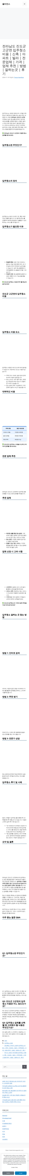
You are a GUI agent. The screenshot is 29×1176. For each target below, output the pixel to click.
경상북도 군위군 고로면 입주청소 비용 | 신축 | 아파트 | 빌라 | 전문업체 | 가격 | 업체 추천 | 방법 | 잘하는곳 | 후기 (14, 1048)
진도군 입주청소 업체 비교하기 (14, 451)
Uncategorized (6, 1118)
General (4, 1115)
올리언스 (6, 4)
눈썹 (3, 1121)
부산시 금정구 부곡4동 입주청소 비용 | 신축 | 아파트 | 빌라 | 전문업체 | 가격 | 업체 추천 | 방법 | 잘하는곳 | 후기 (14, 1055)
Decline (8, 1173)
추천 (5, 1041)
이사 (3, 1131)
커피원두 (5, 1139)
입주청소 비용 (8, 1043)
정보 (3, 1134)
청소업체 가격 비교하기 (14, 140)
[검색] (24, 1067)
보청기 (4, 1126)
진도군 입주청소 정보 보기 (14, 289)
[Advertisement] (14, 24)
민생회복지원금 (7, 1123)
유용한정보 (5, 1129)
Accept (20, 1173)
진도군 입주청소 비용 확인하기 (14, 610)
